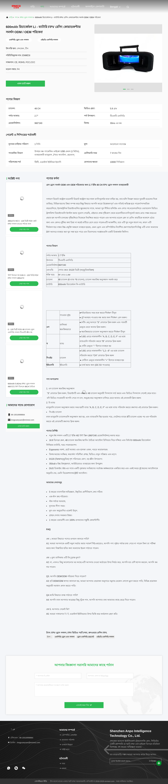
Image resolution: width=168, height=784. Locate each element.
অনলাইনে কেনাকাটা (94, 6)
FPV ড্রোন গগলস (26, 17)
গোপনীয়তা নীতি (41, 781)
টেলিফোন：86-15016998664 (20, 738)
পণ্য (42, 6)
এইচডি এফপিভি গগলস (105, 637)
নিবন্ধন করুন (154, 761)
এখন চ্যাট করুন (25, 83)
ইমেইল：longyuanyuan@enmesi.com (24, 742)
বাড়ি (32, 6)
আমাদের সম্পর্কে (57, 6)
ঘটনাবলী (75, 6)
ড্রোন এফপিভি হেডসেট (85, 637)
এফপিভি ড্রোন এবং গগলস (64, 637)
